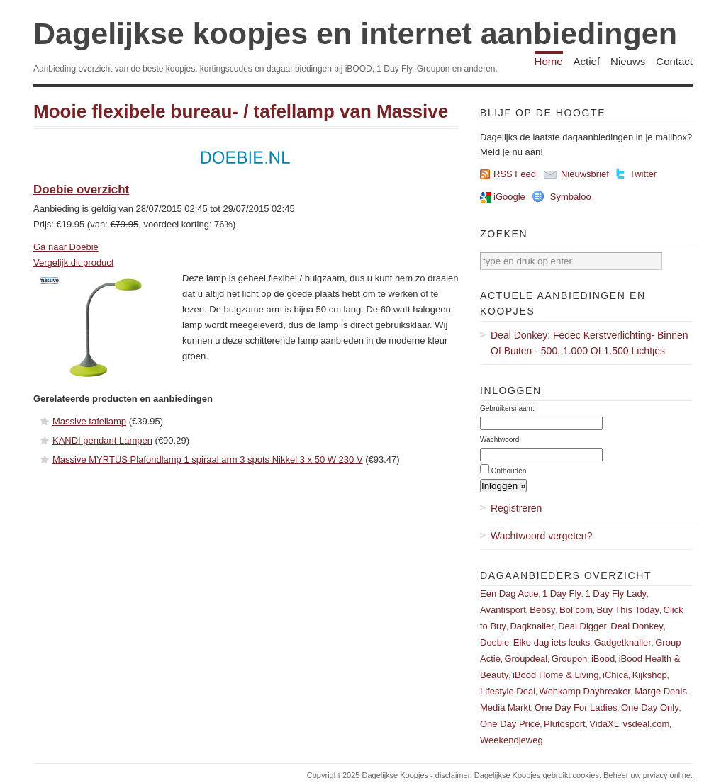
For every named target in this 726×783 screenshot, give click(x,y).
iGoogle (509, 196)
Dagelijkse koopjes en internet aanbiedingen (355, 33)
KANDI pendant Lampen (102, 440)
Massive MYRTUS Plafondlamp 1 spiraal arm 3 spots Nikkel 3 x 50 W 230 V (207, 459)
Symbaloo (570, 196)
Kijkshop (649, 675)
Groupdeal (525, 658)
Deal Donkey (636, 626)
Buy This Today (628, 609)
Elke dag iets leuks (551, 642)
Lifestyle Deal (507, 691)
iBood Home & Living (555, 675)
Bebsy (542, 609)
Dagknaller (532, 626)
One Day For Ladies (576, 707)
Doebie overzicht (81, 189)
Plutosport (565, 724)
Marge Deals (661, 691)
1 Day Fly (561, 593)
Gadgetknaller (623, 642)
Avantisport (503, 609)
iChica (615, 675)
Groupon (570, 658)
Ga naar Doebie (66, 247)
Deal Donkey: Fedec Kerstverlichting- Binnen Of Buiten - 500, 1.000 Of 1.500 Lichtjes (589, 342)
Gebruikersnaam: (507, 408)
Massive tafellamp (89, 421)
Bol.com (576, 609)
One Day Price (510, 724)
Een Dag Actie (509, 593)
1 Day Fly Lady (616, 593)
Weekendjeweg (511, 740)
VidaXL (604, 724)
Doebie (494, 642)
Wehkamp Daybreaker (585, 691)
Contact (674, 61)
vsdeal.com (645, 724)
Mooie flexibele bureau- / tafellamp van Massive (240, 111)
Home (549, 61)
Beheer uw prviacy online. (648, 775)
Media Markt (505, 707)
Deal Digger (582, 626)
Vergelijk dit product (73, 262)
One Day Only (650, 707)
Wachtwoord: (500, 440)
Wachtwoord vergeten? (541, 535)
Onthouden (509, 471)
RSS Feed (514, 174)
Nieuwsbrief (585, 174)
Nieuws (627, 61)
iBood (603, 658)
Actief (587, 61)
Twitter (643, 174)
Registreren (516, 508)
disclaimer (452, 775)
